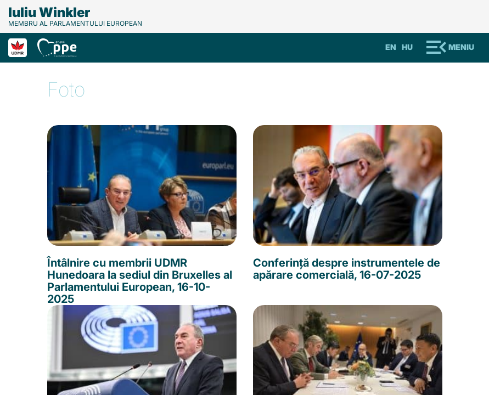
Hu (407, 47)
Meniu (461, 47)
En (390, 47)
